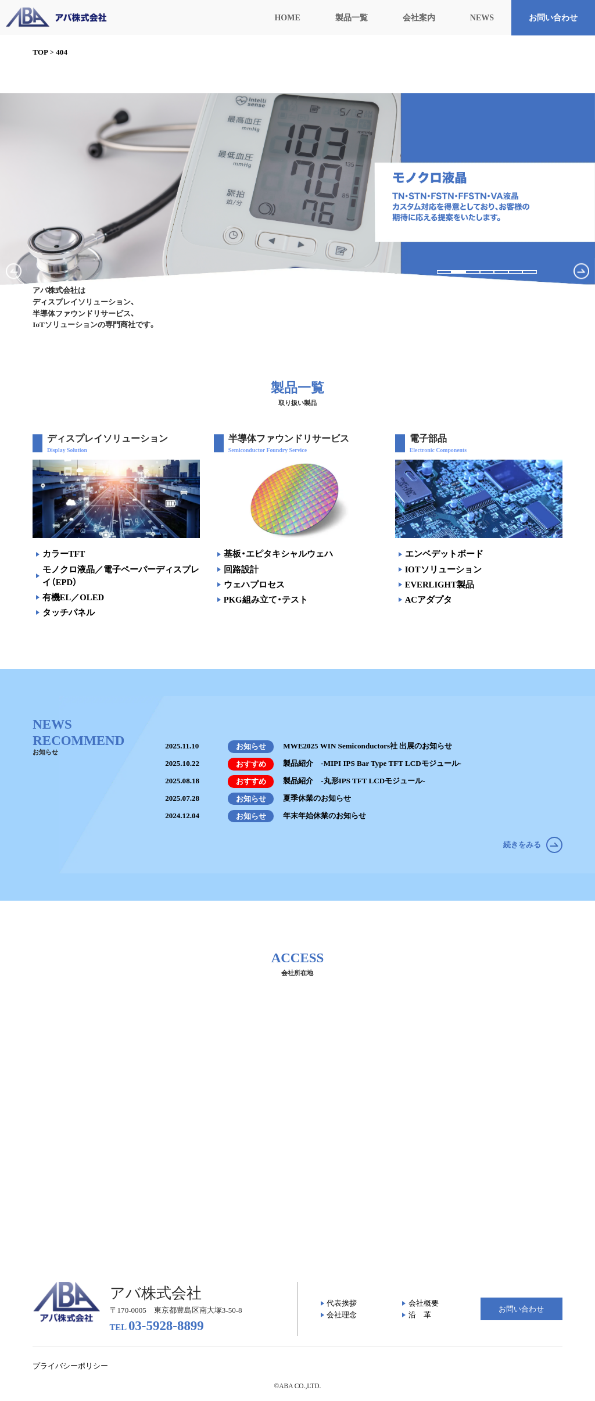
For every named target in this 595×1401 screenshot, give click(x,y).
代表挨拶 (342, 1303)
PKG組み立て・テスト (266, 599)
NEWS (482, 17)
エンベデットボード (444, 553)
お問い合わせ (553, 17)
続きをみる (532, 845)
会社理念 (342, 1314)
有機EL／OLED (73, 597)
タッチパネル (68, 612)
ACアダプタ (428, 599)
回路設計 (241, 569)
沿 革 (419, 1314)
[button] (444, 272)
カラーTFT (63, 553)
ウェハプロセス (254, 584)
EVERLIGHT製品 (439, 584)
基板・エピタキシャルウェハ (278, 553)
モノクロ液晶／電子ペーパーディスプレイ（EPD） (120, 576)
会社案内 (419, 17)
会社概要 (423, 1303)
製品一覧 (351, 17)
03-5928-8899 (157, 1325)
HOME (287, 17)
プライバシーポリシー (70, 1365)
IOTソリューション (443, 569)
